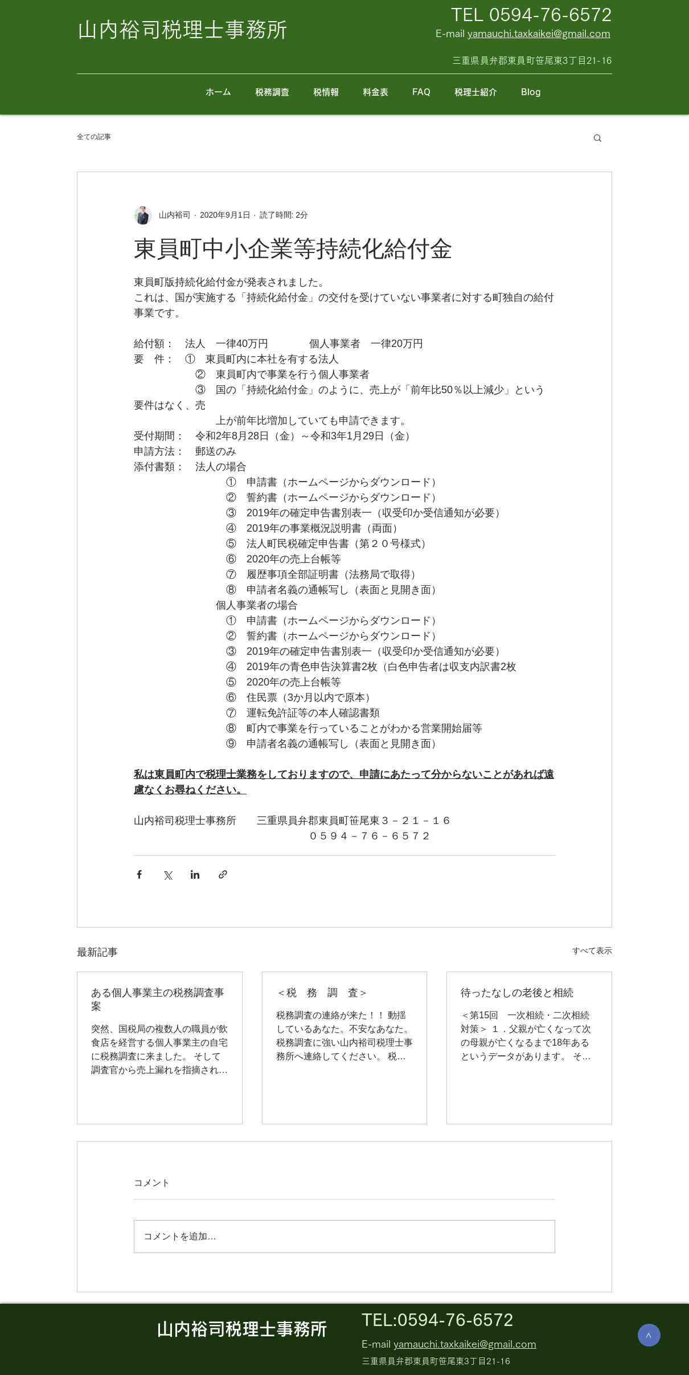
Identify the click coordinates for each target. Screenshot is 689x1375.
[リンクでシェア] (223, 874)
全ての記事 (94, 137)
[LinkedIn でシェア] (195, 874)
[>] (649, 1335)
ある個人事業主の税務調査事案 (157, 999)
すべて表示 (592, 950)
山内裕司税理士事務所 (242, 1328)
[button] (597, 137)
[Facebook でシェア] (139, 874)
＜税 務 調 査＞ (322, 992)
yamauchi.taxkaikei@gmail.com (538, 33)
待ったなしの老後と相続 (517, 992)
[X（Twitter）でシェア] (167, 874)
